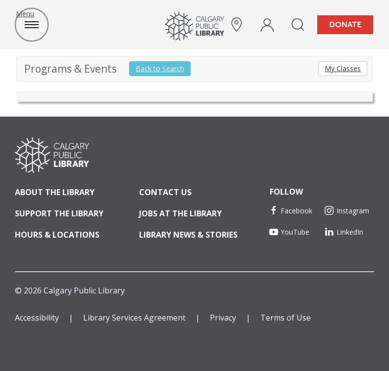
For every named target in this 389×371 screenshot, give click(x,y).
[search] (298, 24)
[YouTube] (294, 232)
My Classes (343, 68)
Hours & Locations (57, 234)
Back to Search (160, 68)
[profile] (267, 24)
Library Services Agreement (134, 317)
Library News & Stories (188, 234)
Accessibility (37, 317)
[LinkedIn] (350, 232)
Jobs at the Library (180, 213)
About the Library (55, 192)
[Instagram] (350, 211)
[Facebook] (294, 211)
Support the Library (59, 213)
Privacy (223, 317)
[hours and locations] (236, 24)
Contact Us (165, 192)
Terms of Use (285, 317)
